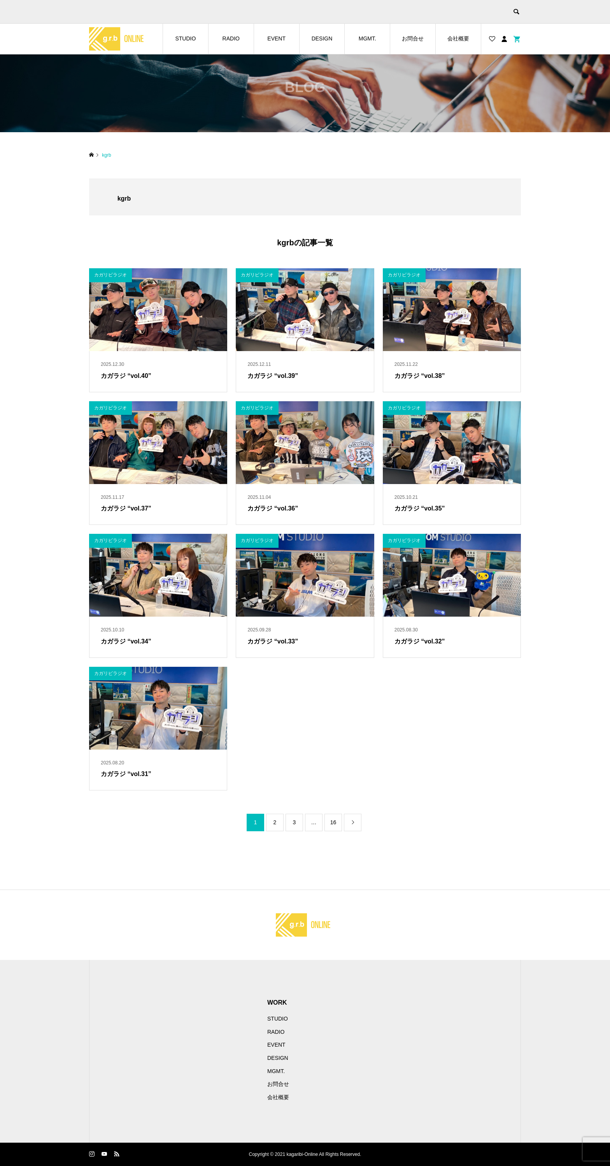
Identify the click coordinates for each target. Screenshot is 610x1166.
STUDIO (185, 38)
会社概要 (458, 38)
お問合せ (413, 38)
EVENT (276, 38)
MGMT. (367, 38)
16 (333, 822)
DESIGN (322, 38)
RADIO (231, 38)
